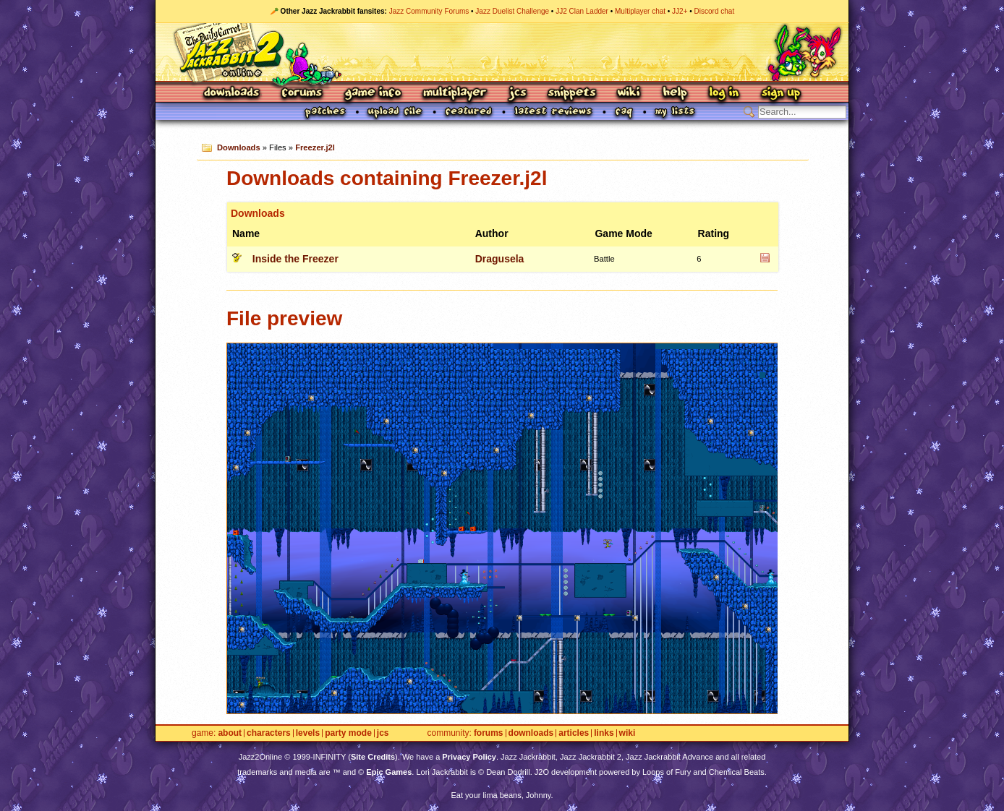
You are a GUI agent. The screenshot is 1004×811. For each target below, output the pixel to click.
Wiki (629, 93)
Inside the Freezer (295, 259)
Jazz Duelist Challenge (512, 11)
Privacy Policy (469, 756)
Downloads (232, 93)
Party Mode (348, 733)
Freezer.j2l (315, 147)
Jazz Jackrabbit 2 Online (501, 52)
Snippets (572, 93)
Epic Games (389, 772)
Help (675, 93)
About (230, 733)
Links (603, 733)
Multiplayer (454, 93)
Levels (308, 733)
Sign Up (780, 93)
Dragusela (499, 259)
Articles (573, 733)
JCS (517, 93)
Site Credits (373, 756)
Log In (724, 93)
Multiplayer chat (640, 11)
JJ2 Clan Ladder (582, 11)
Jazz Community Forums (429, 11)
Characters (269, 733)
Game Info (372, 93)
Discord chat (714, 11)
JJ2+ (679, 11)
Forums (302, 93)
